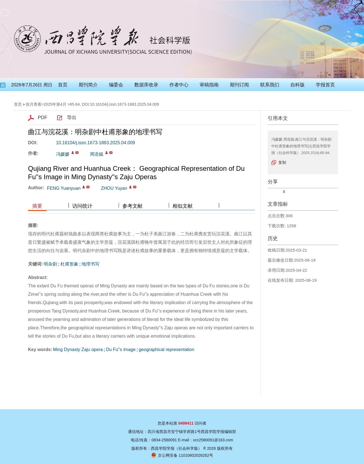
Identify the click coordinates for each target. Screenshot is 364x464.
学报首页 (325, 84)
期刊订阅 (239, 84)
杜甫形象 (69, 264)
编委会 (116, 84)
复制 (282, 162)
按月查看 (33, 104)
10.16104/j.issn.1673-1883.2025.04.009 (95, 142)
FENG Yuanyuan (64, 188)
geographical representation (166, 349)
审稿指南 (209, 84)
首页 (62, 84)
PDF (42, 117)
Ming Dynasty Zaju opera (78, 349)
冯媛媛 (62, 154)
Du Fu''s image (121, 349)
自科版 (297, 84)
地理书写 (90, 264)
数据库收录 (146, 84)
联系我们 (269, 84)
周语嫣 (96, 154)
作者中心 (178, 84)
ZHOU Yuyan (114, 188)
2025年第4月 (55, 104)
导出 (71, 117)
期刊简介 (88, 84)
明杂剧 (50, 264)
